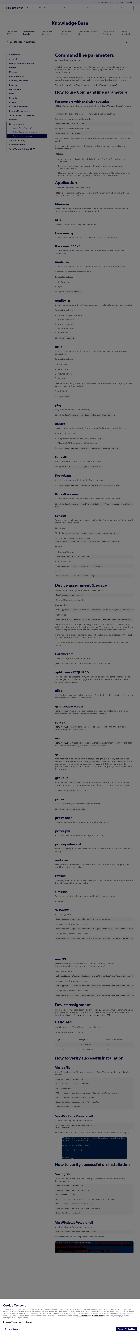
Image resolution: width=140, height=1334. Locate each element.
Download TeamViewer (12, 1322)
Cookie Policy (82, 1316)
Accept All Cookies (126, 1329)
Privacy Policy (97, 1316)
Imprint (29, 1322)
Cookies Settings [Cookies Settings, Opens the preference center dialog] (12, 1329)
